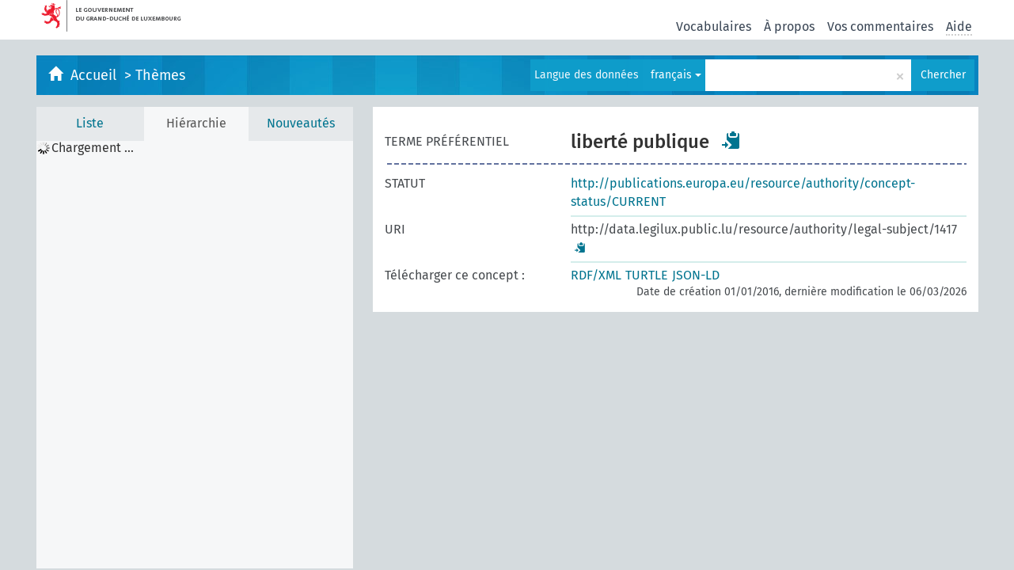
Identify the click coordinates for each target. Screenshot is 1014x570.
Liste (90, 123)
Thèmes (160, 75)
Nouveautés (301, 123)
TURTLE (646, 275)
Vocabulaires (713, 26)
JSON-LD (696, 275)
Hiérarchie (196, 123)
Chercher (943, 75)
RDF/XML (596, 275)
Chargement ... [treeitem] (92, 148)
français (676, 75)
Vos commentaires (880, 26)
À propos (789, 26)
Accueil (95, 75)
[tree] (194, 354)
